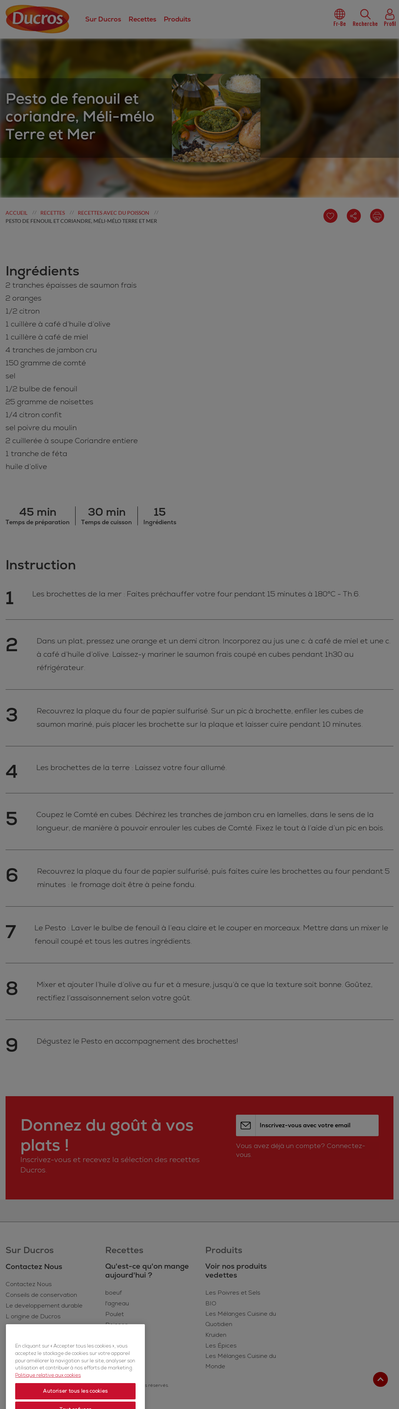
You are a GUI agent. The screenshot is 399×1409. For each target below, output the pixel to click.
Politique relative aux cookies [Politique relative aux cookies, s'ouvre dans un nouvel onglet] (48, 1395)
